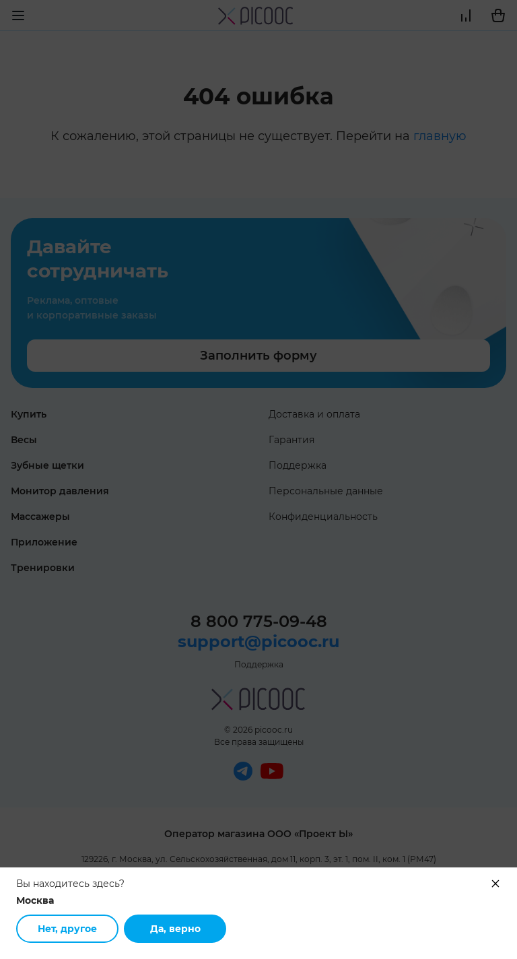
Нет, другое (67, 929)
